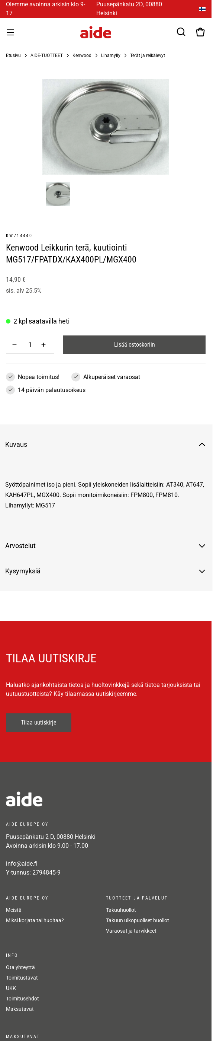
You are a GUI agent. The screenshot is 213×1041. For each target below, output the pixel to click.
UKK (11, 988)
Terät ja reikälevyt (147, 55)
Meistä (14, 910)
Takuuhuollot (121, 910)
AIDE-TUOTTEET (46, 55)
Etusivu (13, 55)
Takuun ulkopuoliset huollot (137, 920)
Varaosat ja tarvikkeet (131, 931)
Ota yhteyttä (20, 967)
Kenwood (81, 55)
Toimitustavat (22, 978)
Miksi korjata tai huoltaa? (35, 920)
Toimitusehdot (22, 999)
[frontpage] (73, 799)
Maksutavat (20, 1009)
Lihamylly (110, 55)
